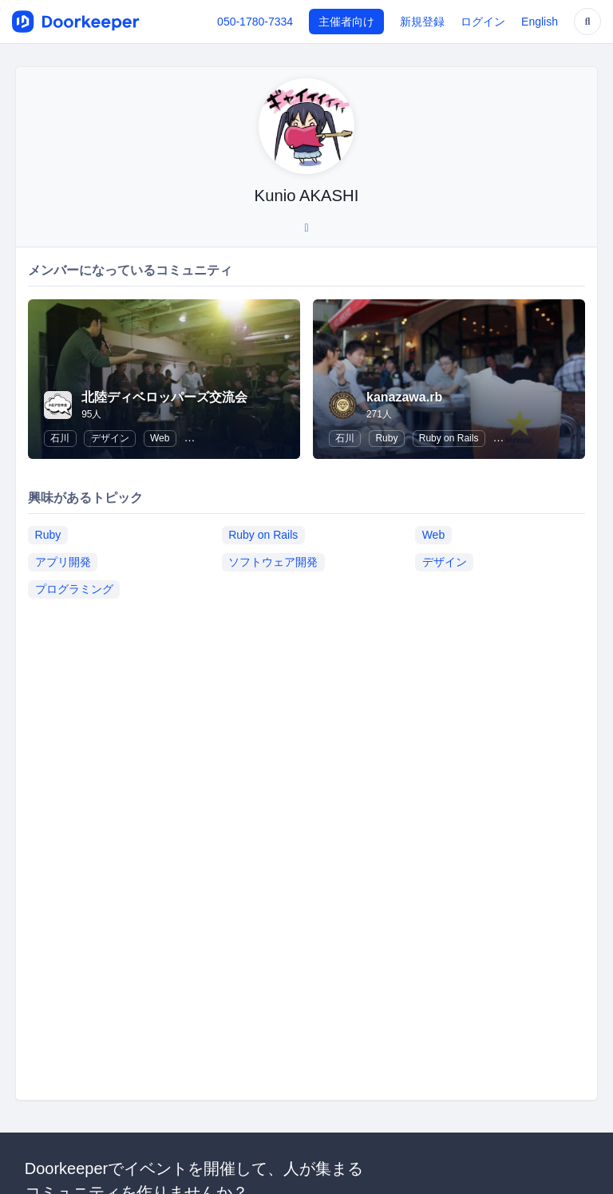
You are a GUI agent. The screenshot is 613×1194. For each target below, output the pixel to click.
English (539, 21)
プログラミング (74, 589)
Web (159, 438)
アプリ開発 (63, 561)
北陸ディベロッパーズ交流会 (164, 397)
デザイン (110, 438)
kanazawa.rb (404, 397)
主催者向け (346, 21)
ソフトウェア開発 (273, 561)
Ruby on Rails (449, 438)
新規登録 (422, 21)
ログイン (483, 21)
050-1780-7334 (255, 21)
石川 (59, 438)
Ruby (386, 438)
